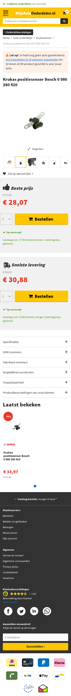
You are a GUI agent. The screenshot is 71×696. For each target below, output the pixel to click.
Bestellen (41, 219)
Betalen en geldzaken (15, 521)
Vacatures (8, 578)
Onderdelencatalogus (18, 32)
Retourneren (10, 532)
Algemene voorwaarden (16, 561)
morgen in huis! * (37, 499)
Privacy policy (10, 566)
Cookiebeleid (10, 572)
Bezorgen (8, 527)
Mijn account (10, 538)
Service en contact (13, 555)
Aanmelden (35, 646)
